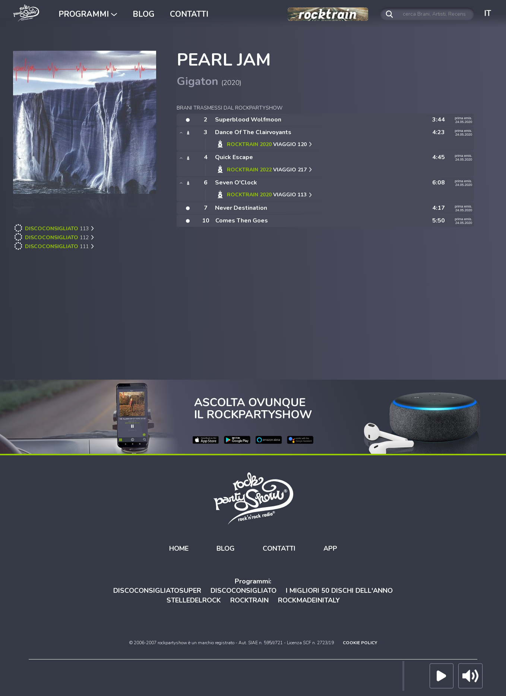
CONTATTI (189, 14)
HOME (179, 548)
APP (330, 548)
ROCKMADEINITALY (309, 599)
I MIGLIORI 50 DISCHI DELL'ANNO (339, 590)
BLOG (143, 14)
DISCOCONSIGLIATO (243, 590)
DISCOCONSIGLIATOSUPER (157, 590)
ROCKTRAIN (249, 599)
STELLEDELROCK (194, 599)
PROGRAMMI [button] (87, 14)
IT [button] (487, 13)
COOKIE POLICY (360, 642)
